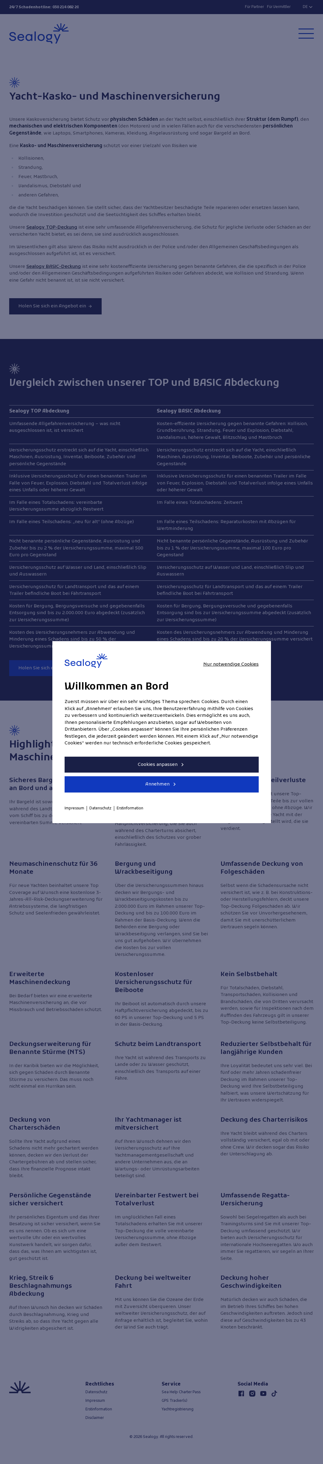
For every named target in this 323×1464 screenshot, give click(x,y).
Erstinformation (130, 808)
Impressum (74, 808)
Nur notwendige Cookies (231, 664)
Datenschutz (100, 808)
